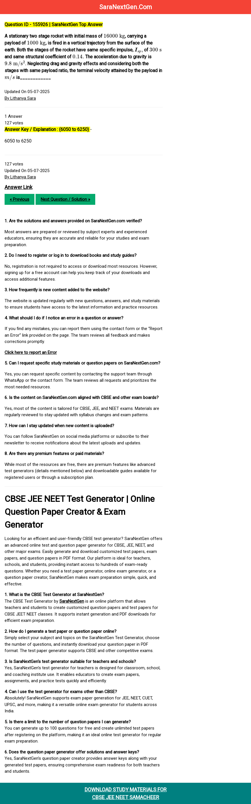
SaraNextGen (71, 601)
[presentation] (114, 36)
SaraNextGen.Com (125, 7)
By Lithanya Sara (20, 98)
